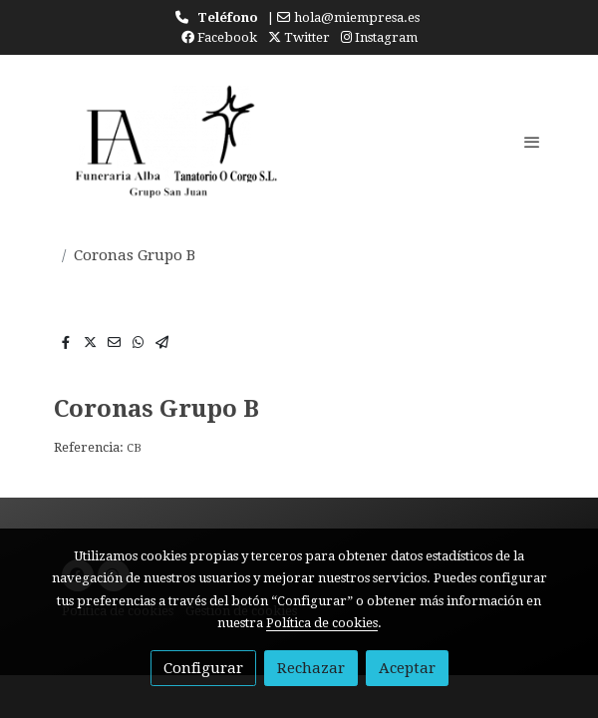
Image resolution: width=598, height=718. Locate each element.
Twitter (299, 37)
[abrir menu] (532, 142)
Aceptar (407, 668)
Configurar (203, 668)
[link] (169, 141)
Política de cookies (322, 622)
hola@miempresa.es (357, 17)
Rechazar (311, 668)
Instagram (379, 37)
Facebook (219, 37)
